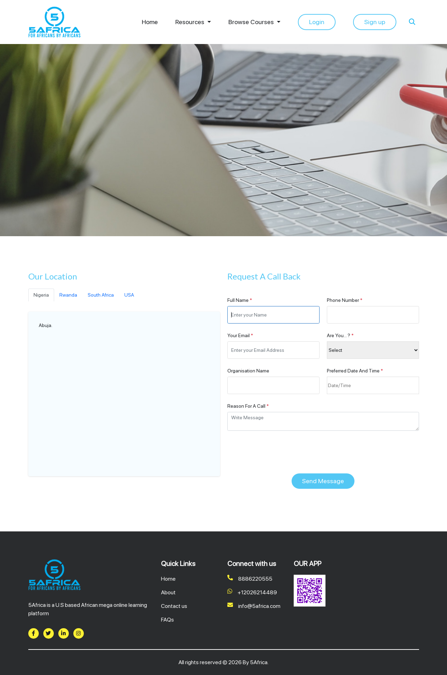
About (168, 592)
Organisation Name (248, 370)
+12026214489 (252, 592)
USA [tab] (129, 295)
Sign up (374, 22)
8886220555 (249, 579)
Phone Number (344, 300)
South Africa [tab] (101, 295)
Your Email (240, 335)
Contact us (174, 606)
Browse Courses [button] (251, 22)
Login (316, 22)
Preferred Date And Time (355, 370)
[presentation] (280, 452)
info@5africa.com (253, 606)
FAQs (167, 619)
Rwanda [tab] (68, 295)
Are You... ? (340, 335)
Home (150, 22)
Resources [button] (190, 22)
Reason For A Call (248, 406)
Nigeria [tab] (41, 295)
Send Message (323, 481)
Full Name (239, 300)
